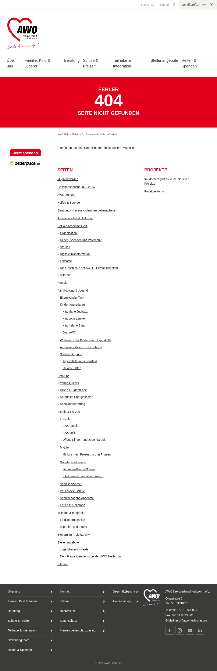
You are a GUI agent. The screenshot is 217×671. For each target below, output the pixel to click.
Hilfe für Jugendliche (73, 390)
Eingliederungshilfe (72, 519)
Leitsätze (66, 261)
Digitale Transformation (75, 254)
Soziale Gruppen (71, 354)
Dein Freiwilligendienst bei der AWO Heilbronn (90, 556)
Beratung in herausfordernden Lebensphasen (87, 210)
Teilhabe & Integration (71, 513)
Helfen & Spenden (69, 202)
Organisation (68, 233)
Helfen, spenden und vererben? (81, 240)
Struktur (65, 247)
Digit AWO (69, 332)
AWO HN (62, 134)
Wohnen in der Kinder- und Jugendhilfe (85, 340)
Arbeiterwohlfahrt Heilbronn (75, 218)
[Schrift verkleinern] (204, 5)
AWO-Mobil (70, 425)
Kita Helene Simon (75, 325)
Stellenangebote (164, 60)
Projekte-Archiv (154, 191)
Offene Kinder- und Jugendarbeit (84, 439)
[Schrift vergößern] (211, 5)
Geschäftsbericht (124, 591)
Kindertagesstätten (72, 304)
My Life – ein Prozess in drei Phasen (87, 454)
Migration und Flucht (73, 526)
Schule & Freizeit (68, 411)
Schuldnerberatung (72, 404)
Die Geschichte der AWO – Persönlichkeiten (89, 268)
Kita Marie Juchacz (75, 311)
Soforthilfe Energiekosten (76, 397)
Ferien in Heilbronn (72, 505)
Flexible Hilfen (72, 368)
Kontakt (62, 282)
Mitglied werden (67, 179)
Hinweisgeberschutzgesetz (78, 630)
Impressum (67, 611)
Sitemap (62, 564)
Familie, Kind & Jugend (72, 290)
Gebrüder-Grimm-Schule (79, 469)
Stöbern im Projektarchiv (73, 534)
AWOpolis (69, 432)
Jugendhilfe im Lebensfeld (80, 361)
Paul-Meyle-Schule (72, 491)
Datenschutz (68, 620)
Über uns (14, 591)
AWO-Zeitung (66, 194)
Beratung (72, 60)
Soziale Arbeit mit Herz (72, 226)
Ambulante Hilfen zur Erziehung (81, 347)
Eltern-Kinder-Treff (72, 297)
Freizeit (65, 418)
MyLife (64, 447)
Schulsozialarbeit (71, 484)
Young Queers (69, 383)
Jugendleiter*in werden (75, 549)
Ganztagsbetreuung (73, 462)
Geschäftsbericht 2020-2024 (76, 187)
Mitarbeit (65, 275)
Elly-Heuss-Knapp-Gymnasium (83, 476)
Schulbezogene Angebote (77, 498)
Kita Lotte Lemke (74, 318)
